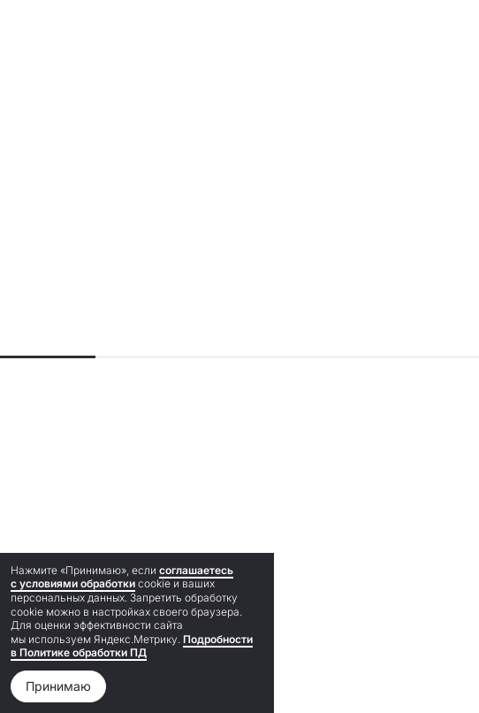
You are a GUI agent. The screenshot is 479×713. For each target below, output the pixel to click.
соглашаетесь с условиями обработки (122, 577)
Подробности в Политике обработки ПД (132, 646)
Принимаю (58, 686)
